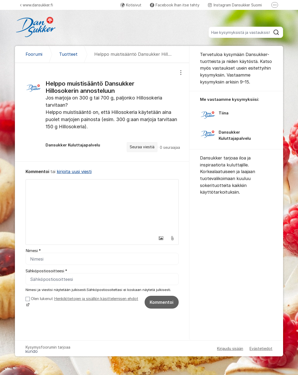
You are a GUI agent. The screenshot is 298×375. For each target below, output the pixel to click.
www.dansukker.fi (36, 5)
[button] (161, 238)
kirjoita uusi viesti (74, 171)
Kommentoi (161, 302)
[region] (102, 112)
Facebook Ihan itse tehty (174, 5)
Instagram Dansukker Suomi (235, 5)
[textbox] (102, 206)
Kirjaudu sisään (230, 348)
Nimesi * (33, 250)
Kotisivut (130, 5)
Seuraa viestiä (142, 147)
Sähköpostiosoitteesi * (46, 271)
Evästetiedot (261, 348)
